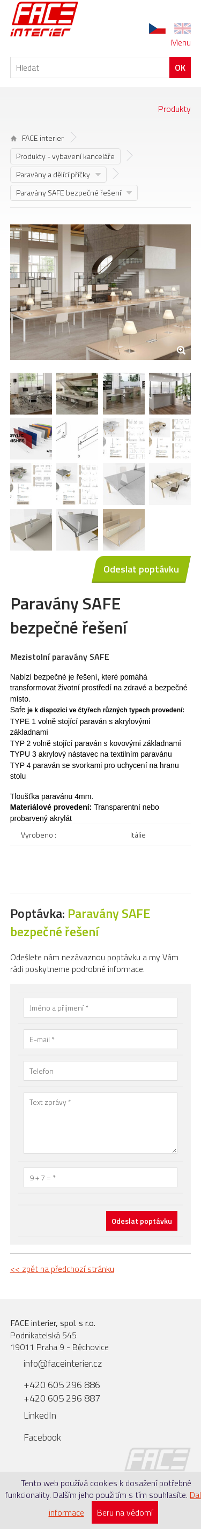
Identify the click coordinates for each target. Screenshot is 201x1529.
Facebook (42, 1437)
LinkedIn (40, 1415)
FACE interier (37, 138)
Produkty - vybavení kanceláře (65, 156)
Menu (181, 42)
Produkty (174, 109)
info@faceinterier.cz (63, 1363)
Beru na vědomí (125, 1512)
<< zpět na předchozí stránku (62, 1268)
